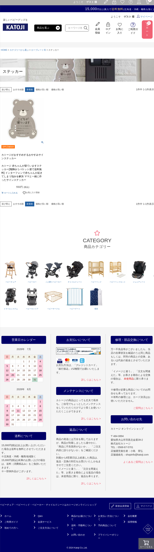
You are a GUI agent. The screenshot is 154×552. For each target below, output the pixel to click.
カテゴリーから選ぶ (19, 50)
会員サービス (45, 522)
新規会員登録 (120, 506)
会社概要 (132, 516)
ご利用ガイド (11, 522)
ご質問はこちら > (143, 408)
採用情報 (132, 522)
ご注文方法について (48, 528)
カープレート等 (38, 50)
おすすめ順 (18, 89)
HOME (4, 50)
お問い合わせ (78, 534)
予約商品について (107, 525)
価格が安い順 (42, 89)
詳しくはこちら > (36, 478)
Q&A (40, 516)
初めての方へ (11, 528)
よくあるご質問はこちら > (138, 461)
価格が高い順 (57, 89)
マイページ (145, 16)
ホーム (7, 516)
